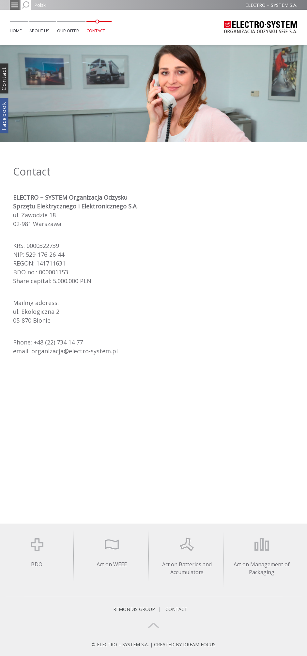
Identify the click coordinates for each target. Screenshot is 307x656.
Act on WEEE (112, 564)
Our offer (68, 31)
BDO (36, 564)
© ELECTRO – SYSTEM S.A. (121, 644)
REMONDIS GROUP (134, 609)
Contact (95, 31)
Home (16, 31)
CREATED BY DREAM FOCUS (185, 644)
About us (39, 31)
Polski (40, 5)
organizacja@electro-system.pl (74, 351)
